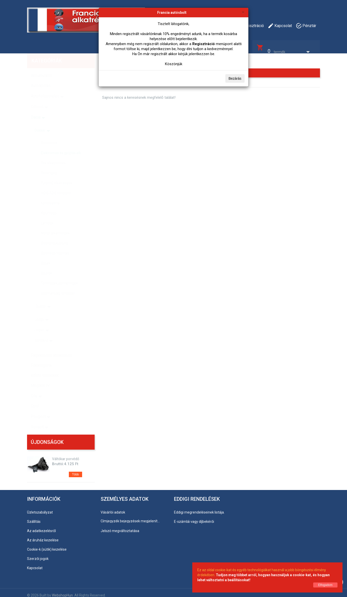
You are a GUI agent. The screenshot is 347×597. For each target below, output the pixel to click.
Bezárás (235, 78)
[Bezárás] (243, 12)
